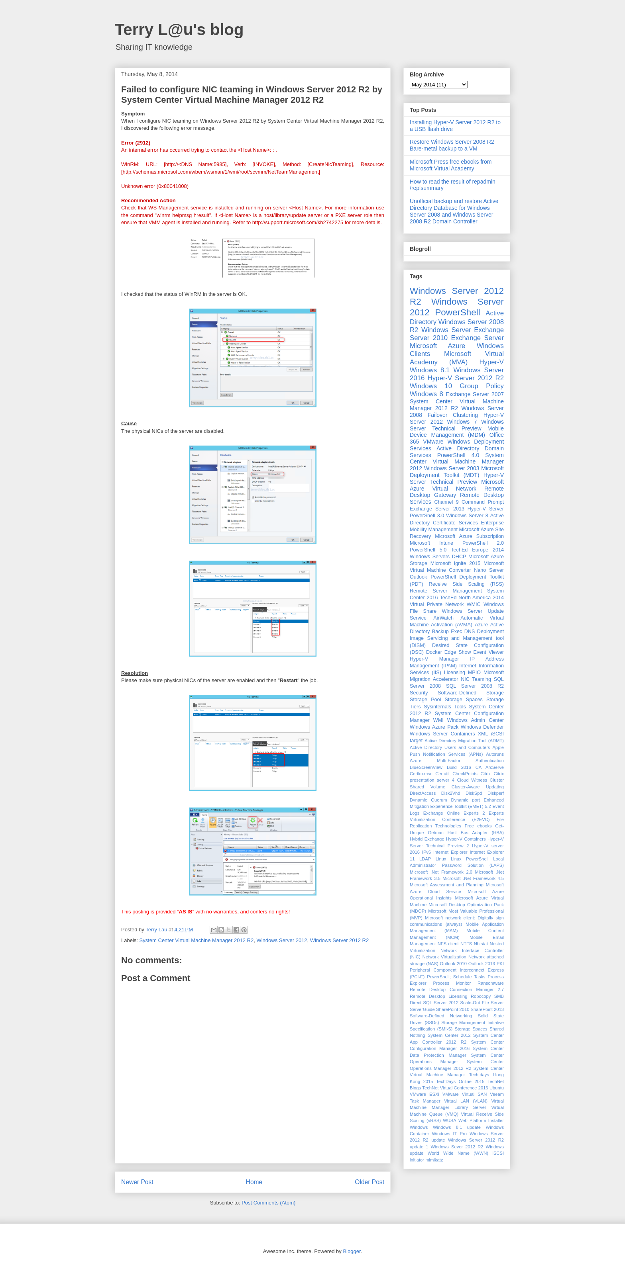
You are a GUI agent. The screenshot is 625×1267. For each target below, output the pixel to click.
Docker (434, 652)
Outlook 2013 (481, 963)
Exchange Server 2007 (475, 394)
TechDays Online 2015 (460, 1081)
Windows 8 (426, 394)
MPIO (474, 672)
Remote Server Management (446, 591)
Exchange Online (441, 813)
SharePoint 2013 (487, 1009)
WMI (438, 720)
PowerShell (457, 312)
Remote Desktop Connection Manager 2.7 (457, 989)
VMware (433, 441)
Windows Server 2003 (452, 468)
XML (483, 734)
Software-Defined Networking (441, 1015)
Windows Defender (482, 727)
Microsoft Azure (437, 346)
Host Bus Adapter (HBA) (476, 832)
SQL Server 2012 (441, 1002)
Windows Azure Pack (434, 727)
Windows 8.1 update (457, 1127)
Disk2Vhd (450, 793)
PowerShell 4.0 (458, 455)
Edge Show (457, 652)
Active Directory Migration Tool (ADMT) (464, 740)
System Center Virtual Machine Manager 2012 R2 (197, 940)
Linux (441, 858)
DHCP (459, 556)
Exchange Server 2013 (437, 509)
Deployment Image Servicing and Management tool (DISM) (457, 638)
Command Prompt (483, 502)
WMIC (474, 604)
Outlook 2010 (453, 963)
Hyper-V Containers (466, 839)
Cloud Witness (472, 780)
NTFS (466, 943)
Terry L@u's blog (179, 29)
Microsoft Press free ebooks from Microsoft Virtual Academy (450, 165)
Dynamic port (465, 800)
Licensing (454, 672)
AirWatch (443, 618)
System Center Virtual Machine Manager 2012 (457, 462)
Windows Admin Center (475, 720)
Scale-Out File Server (482, 1002)
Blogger (351, 1251)
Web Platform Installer (481, 1120)
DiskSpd (474, 793)
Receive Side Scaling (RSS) (466, 584)
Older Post (369, 1182)
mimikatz (434, 1160)
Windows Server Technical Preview (457, 425)
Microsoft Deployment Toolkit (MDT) (457, 471)
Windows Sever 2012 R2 (457, 1146)
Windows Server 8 (467, 515)
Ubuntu (496, 1087)
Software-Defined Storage (471, 693)
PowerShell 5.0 (428, 550)
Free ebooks (478, 825)
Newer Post (137, 1182)
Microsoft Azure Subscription (469, 536)
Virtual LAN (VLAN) (465, 1101)
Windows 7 (462, 421)
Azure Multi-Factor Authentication (457, 760)
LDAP (425, 858)
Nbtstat (481, 943)
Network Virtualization (444, 956)
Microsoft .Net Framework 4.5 (473, 878)
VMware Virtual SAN (464, 1094)
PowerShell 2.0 (483, 543)
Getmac (435, 832)
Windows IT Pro (449, 1133)
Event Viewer (489, 652)
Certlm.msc (421, 773)
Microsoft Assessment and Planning (446, 884)
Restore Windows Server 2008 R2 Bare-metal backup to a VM (452, 145)
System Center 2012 (449, 1035)
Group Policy (482, 386)
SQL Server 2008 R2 (475, 686)
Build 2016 (459, 767)
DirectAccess (423, 793)
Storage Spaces (464, 699)
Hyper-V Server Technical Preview (457, 478)
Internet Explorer (450, 852)
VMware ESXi (424, 1094)
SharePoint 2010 (452, 1009)
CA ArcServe (490, 767)
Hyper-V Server (486, 509)
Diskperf (495, 793)
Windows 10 (431, 386)
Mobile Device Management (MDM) (457, 431)
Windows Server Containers (442, 734)
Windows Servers (430, 556)
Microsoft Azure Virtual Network (457, 485)
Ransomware (491, 983)
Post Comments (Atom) (268, 1203)
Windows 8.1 (430, 370)
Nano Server (489, 570)
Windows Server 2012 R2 (339, 940)
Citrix (486, 773)
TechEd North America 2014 (472, 597)
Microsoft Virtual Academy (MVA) (457, 358)
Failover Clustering (453, 415)
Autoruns (495, 754)
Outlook (418, 577)
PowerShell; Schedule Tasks (456, 976)
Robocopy (481, 996)
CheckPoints (465, 773)
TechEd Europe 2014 (477, 550)
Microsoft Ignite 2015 (455, 563)
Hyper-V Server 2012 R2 (466, 378)
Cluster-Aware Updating (478, 786)
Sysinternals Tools (445, 707)
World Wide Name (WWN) (458, 1153)
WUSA (449, 1120)
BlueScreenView (426, 767)
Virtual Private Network (437, 604)
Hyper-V (491, 362)
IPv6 (426, 852)
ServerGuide (422, 1009)
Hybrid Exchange (427, 839)
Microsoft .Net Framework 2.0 (441, 872)
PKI (500, 963)
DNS (469, 631)
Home (254, 1182)
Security (419, 693)
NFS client (448, 943)
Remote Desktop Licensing (438, 996)
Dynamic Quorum (428, 800)
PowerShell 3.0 (427, 515)
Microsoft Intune (431, 543)
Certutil (442, 773)
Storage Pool (425, 699)
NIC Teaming (476, 679)
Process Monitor (452, 983)
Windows (419, 1127)
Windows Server (446, 330)
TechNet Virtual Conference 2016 (455, 1087)
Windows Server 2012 (281, 940)
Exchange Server (477, 338)
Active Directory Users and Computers (450, 747)
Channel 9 (446, 502)
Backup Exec (447, 631)
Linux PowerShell (470, 858)
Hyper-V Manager (434, 659)
